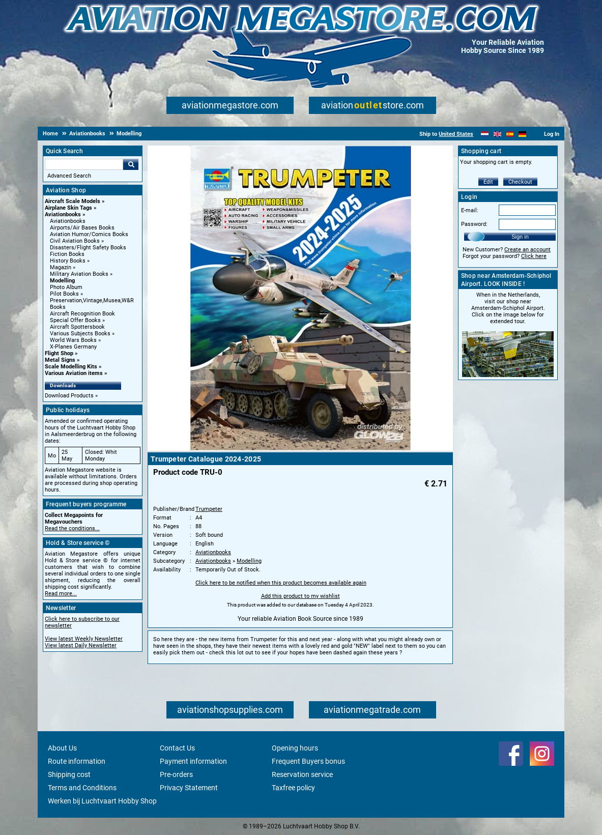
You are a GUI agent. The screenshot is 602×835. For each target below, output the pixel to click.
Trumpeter (208, 509)
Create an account (527, 249)
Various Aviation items (74, 373)
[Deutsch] (522, 134)
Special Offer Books (75, 320)
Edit (488, 182)
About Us (62, 748)
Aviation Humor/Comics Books (89, 234)
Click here (534, 256)
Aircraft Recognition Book (82, 313)
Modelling (62, 280)
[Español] (510, 134)
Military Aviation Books (79, 274)
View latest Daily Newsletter (81, 645)
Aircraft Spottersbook (77, 327)
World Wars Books (73, 340)
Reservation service (302, 774)
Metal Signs (60, 360)
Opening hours (295, 748)
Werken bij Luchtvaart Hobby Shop (102, 801)
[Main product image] (300, 448)
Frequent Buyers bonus (308, 761)
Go (130, 164)
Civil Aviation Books (75, 241)
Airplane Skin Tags (68, 208)
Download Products (69, 395)
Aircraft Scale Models (72, 201)
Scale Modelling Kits (71, 366)
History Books (67, 260)
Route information (76, 761)
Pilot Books (64, 294)
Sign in (520, 237)
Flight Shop (59, 353)
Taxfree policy (293, 788)
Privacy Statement (189, 788)
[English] (497, 134)
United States (456, 134)
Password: (474, 224)
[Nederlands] (485, 134)
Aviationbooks (63, 214)
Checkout (520, 182)
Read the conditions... (72, 528)
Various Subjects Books (80, 333)
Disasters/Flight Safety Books (88, 247)
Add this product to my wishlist (300, 596)
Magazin (60, 267)
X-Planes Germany (73, 346)
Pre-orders (176, 774)
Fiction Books (67, 254)
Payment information (193, 761)
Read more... (61, 593)
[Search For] (84, 164)
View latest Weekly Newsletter (84, 639)
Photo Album (66, 287)
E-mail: (469, 210)
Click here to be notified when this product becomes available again (280, 583)
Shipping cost (69, 774)
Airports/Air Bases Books (82, 227)
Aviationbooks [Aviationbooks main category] (67, 221)
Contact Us (177, 748)
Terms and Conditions (82, 788)
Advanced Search (69, 175)
